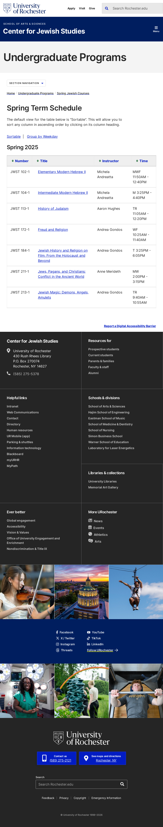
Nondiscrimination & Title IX (27, 549)
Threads (64, 650)
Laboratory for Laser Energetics (111, 448)
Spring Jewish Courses (73, 93)
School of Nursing (101, 430)
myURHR (13, 460)
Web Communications (23, 412)
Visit (82, 8)
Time (143, 161)
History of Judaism (53, 208)
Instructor (110, 161)
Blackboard (15, 454)
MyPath (12, 466)
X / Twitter (65, 638)
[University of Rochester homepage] (24, 8)
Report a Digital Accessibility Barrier (130, 326)
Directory (13, 424)
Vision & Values (18, 532)
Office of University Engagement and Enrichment (33, 540)
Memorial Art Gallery (103, 487)
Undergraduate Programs (36, 93)
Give (92, 8)
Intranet (12, 406)
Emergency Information (106, 798)
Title (44, 161)
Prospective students (103, 349)
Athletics (98, 534)
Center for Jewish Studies (44, 31)
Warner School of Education (108, 442)
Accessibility (16, 526)
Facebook (64, 632)
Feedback (48, 798)
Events (96, 527)
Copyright (80, 798)
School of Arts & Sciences (24, 24)
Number (21, 161)
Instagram (65, 644)
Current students (100, 355)
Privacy (63, 798)
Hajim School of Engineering (108, 412)
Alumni (93, 373)
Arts (94, 541)
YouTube (95, 632)
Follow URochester (102, 650)
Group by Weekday (42, 136)
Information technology (24, 448)
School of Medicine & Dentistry (110, 424)
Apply (71, 8)
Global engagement (21, 520)
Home (11, 93)
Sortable (14, 136)
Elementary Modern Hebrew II (62, 171)
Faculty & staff (98, 367)
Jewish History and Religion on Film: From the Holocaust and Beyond (63, 255)
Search (40, 777)
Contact (12, 418)
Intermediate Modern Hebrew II (63, 192)
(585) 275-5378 (26, 374)
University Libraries (102, 481)
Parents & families (101, 361)
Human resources (20, 430)
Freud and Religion (53, 229)
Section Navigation (26, 83)
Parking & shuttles (20, 442)
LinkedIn (95, 644)
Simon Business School (105, 436)
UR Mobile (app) (18, 436)
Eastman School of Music (106, 418)
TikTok (94, 638)
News (95, 520)
